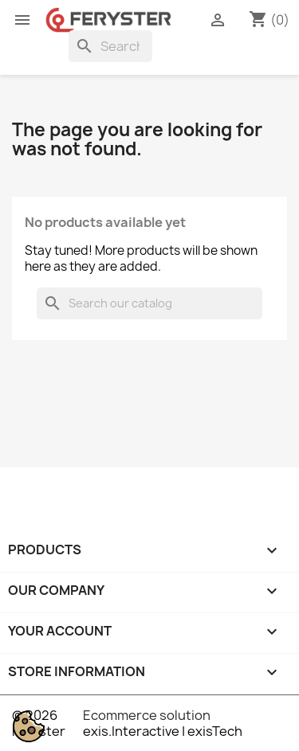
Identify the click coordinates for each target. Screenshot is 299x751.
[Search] (110, 46)
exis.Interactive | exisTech (162, 731)
